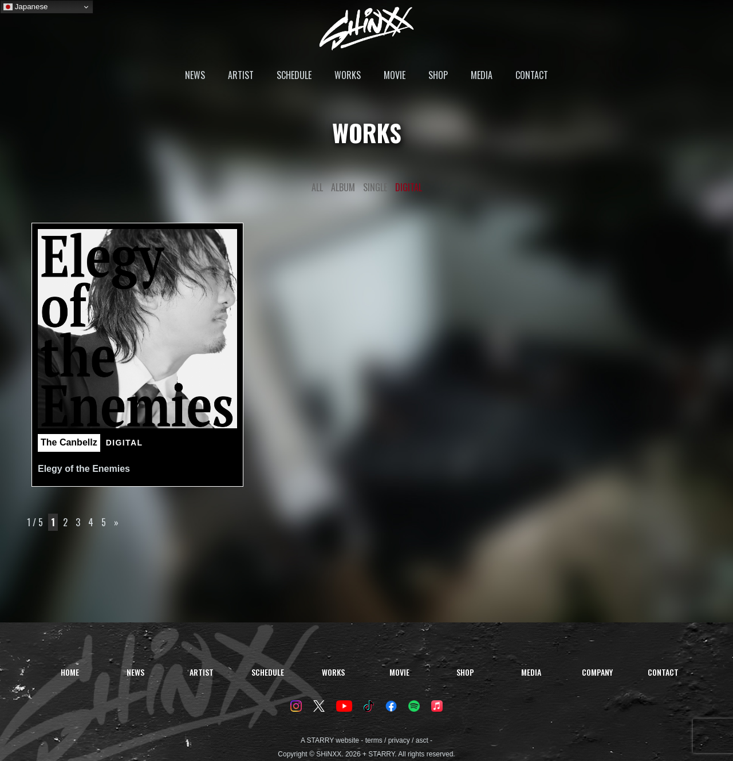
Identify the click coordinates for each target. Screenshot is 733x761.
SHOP (438, 75)
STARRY (320, 740)
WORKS (347, 75)
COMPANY (597, 672)
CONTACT (531, 75)
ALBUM (343, 187)
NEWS (195, 75)
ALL (317, 187)
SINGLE (375, 187)
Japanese (25, 6)
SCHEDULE (294, 75)
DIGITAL (408, 187)
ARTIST (241, 75)
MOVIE (394, 75)
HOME (70, 672)
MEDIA (481, 75)
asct (422, 740)
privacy (399, 740)
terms (374, 740)
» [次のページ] (116, 522)
